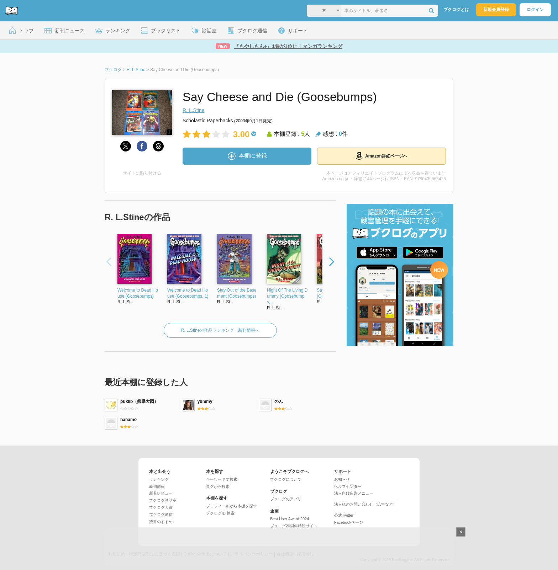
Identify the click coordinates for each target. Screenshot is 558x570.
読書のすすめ (161, 522)
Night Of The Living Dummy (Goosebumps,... (287, 296)
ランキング (159, 479)
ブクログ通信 (161, 514)
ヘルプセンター (348, 486)
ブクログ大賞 (161, 507)
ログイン (535, 9)
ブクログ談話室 (163, 500)
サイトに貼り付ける (142, 173)
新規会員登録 (496, 9)
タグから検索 (218, 486)
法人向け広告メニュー (353, 493)
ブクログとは (456, 9)
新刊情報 (157, 486)
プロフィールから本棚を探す (231, 506)
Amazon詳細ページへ (381, 156)
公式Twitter (343, 515)
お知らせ (342, 479)
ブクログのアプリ (285, 499)
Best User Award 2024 (289, 519)
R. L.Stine (193, 110)
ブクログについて (285, 479)
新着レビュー (161, 493)
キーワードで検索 (221, 479)
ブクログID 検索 (220, 513)
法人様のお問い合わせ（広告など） (365, 504)
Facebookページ (348, 522)
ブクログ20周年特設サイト (293, 526)
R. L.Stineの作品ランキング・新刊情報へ (220, 330)
